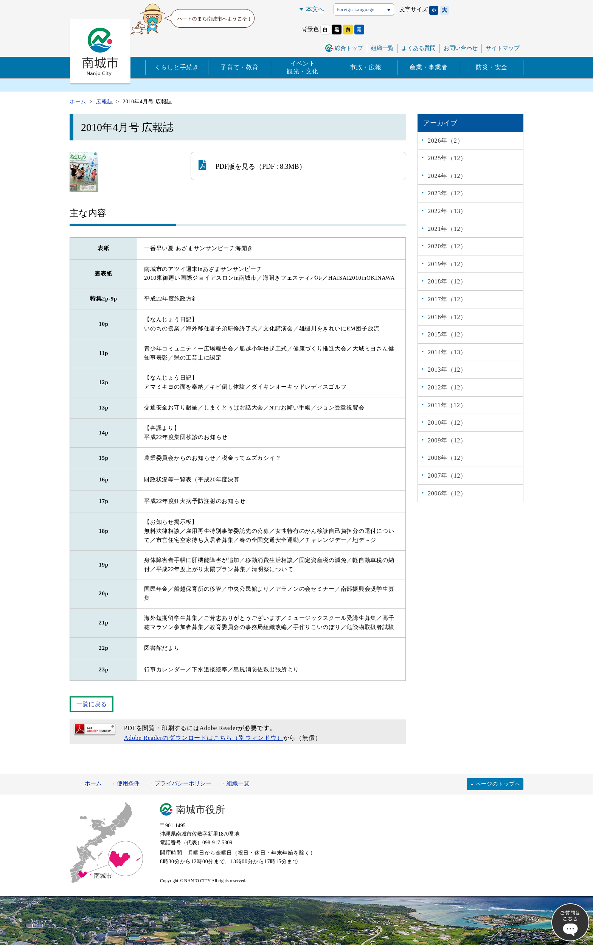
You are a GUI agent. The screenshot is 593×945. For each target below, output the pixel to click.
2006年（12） (447, 493)
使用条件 (128, 783)
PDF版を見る (227, 165)
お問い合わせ (461, 48)
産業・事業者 (429, 67)
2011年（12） (447, 405)
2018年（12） (447, 281)
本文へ (315, 9)
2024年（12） (447, 176)
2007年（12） (447, 475)
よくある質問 (419, 48)
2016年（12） (447, 317)
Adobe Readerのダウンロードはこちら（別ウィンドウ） (203, 738)
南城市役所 (200, 809)
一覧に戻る (91, 704)
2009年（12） (447, 440)
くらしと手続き (177, 67)
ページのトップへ (498, 784)
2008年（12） (447, 458)
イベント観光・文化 (302, 67)
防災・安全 (492, 67)
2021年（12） (447, 229)
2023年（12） (447, 193)
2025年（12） (447, 158)
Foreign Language (355, 9)
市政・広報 (366, 67)
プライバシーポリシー (183, 783)
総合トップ (349, 48)
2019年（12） (447, 264)
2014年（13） (447, 352)
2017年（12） (447, 299)
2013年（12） (447, 369)
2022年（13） (447, 211)
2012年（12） (447, 387)
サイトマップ (503, 48)
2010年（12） (447, 422)
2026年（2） (445, 140)
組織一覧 (382, 48)
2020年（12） (447, 246)
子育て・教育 (239, 67)
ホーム (93, 783)
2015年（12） (447, 334)
